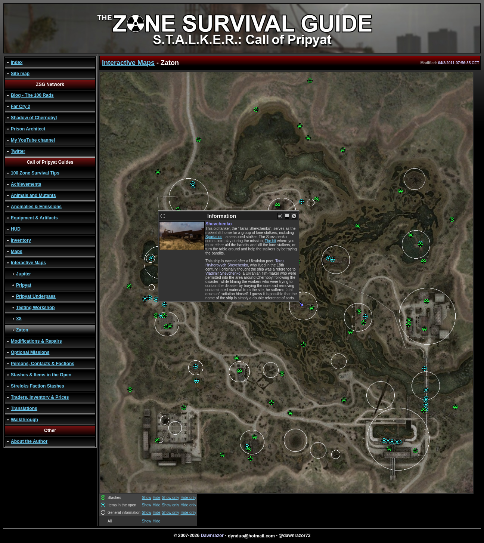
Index (16, 62)
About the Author (29, 441)
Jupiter (23, 274)
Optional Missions (30, 352)
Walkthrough (24, 419)
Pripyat (23, 285)
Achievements (26, 184)
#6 (280, 216)
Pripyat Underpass (36, 296)
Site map (20, 73)
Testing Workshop (35, 307)
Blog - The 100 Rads (32, 95)
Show (146, 498)
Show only (170, 498)
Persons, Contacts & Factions (42, 363)
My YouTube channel (33, 140)
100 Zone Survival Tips (35, 173)
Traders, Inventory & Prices (40, 397)
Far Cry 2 (20, 106)
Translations (24, 408)
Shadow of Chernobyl (34, 117)
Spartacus (213, 237)
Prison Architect (28, 129)
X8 (19, 318)
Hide (157, 498)
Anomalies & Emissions (36, 206)
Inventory (21, 240)
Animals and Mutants (33, 195)
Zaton (22, 330)
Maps (16, 251)
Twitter (18, 151)
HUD (16, 229)
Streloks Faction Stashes (37, 386)
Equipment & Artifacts (34, 217)
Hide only (188, 498)
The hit (270, 241)
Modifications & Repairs (36, 341)
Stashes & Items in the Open (41, 374)
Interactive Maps (28, 262)
